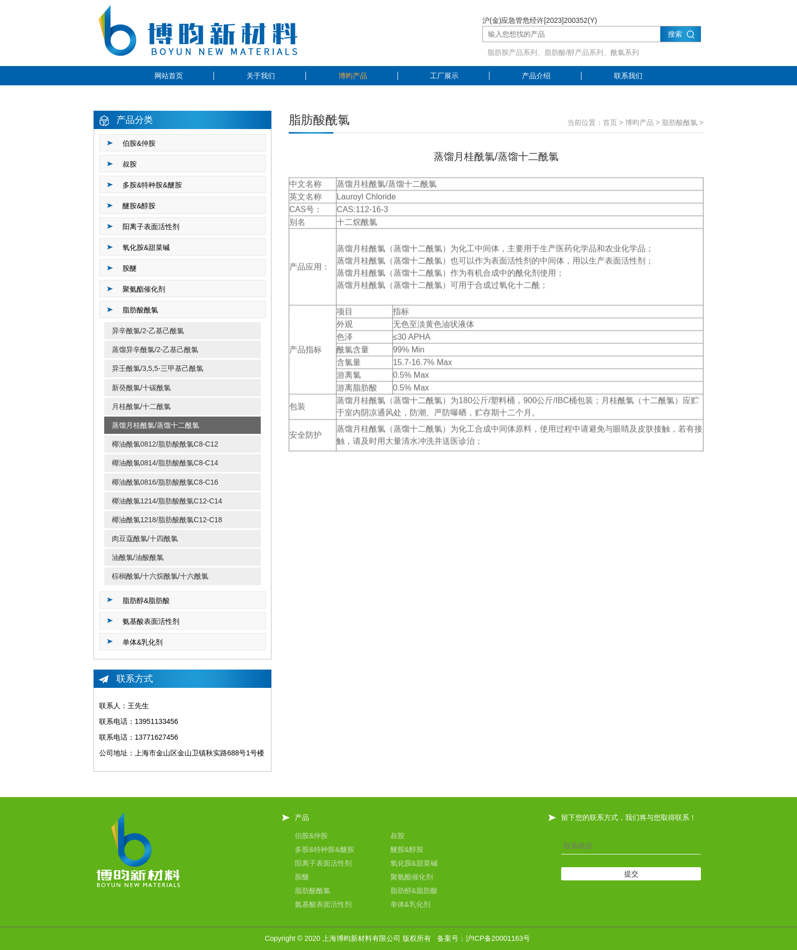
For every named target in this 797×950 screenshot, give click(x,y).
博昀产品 (353, 76)
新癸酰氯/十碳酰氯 (141, 388)
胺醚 (302, 877)
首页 (610, 122)
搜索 (675, 34)
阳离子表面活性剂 (323, 863)
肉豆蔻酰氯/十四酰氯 (145, 538)
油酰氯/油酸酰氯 (138, 557)
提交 (631, 874)
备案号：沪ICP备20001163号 (484, 938)
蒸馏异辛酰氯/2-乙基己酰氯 (155, 349)
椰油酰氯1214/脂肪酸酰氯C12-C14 (167, 501)
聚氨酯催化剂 (411, 877)
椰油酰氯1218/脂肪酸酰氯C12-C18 (167, 520)
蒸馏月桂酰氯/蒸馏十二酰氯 (155, 425)
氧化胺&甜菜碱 (414, 863)
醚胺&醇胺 (406, 849)
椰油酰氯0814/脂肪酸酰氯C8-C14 (165, 463)
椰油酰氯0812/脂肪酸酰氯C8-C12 (165, 444)
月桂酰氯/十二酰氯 (141, 406)
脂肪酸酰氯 (679, 122)
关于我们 (261, 76)
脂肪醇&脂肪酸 (414, 890)
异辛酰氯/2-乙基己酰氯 (148, 331)
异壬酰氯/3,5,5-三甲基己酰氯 (157, 368)
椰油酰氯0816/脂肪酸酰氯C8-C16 (165, 482)
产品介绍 (536, 76)
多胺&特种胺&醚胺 (324, 849)
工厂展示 (444, 76)
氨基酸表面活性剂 (323, 904)
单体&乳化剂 (410, 904)
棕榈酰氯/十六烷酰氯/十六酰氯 (160, 576)
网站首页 (169, 76)
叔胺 (397, 836)
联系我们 (628, 76)
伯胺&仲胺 (311, 836)
